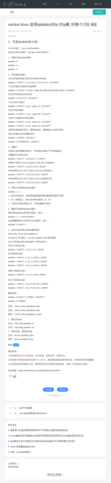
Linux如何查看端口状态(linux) (33, 413)
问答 (44, 4)
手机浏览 (48, 390)
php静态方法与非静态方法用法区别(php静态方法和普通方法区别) (42, 441)
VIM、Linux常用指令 (20, 452)
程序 (83, 4)
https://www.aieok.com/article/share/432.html (39, 370)
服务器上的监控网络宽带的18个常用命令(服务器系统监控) (39, 430)
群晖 (97, 4)
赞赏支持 (62, 390)
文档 (70, 13)
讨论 (70, 4)
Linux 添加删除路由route (22, 446)
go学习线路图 (25, 408)
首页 (12, 12)
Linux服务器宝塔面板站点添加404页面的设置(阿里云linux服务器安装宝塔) (47, 435)
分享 (57, 4)
